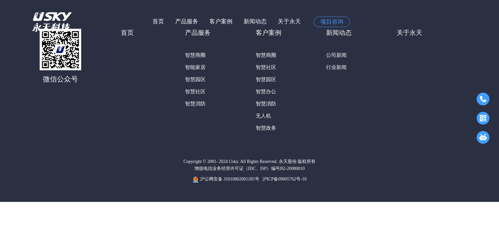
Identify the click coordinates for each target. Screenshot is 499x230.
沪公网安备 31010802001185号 (225, 179)
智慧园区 (195, 79)
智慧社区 (195, 91)
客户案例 (220, 21)
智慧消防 (195, 103)
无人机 (263, 116)
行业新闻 (336, 67)
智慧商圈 (195, 55)
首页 (158, 21)
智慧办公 (266, 91)
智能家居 (195, 67)
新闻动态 (255, 21)
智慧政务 (266, 128)
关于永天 (289, 21)
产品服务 (186, 21)
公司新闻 (336, 55)
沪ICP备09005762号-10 (284, 179)
